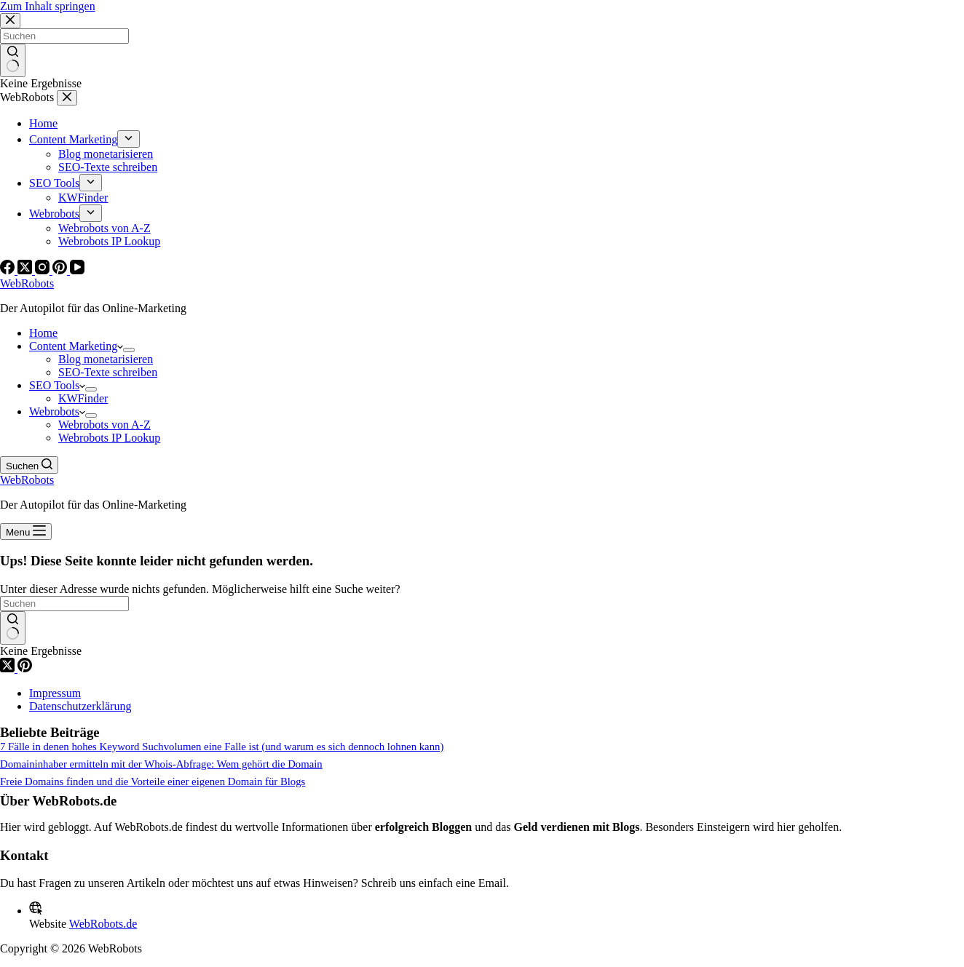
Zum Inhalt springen (47, 6)
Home (43, 333)
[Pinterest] (24, 668)
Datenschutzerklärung (80, 706)
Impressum (55, 693)
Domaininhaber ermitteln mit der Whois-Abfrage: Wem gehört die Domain (161, 764)
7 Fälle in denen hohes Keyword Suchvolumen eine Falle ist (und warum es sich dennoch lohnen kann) (221, 746)
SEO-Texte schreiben (107, 372)
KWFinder (83, 398)
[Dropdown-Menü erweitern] (129, 350)
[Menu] (26, 531)
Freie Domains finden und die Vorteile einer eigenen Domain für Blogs (152, 781)
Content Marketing (76, 346)
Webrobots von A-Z (104, 424)
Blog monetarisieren (105, 359)
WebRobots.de (103, 924)
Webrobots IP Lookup (109, 437)
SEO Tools (57, 385)
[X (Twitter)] (8, 668)
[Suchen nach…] (64, 603)
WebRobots (27, 283)
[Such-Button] (12, 628)
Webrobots (57, 411)
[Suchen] (29, 465)
